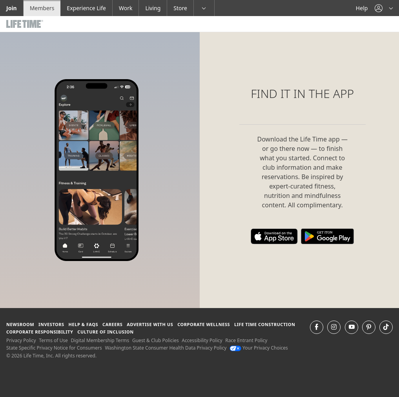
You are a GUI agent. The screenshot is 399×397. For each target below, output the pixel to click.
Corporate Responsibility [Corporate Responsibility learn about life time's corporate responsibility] (39, 332)
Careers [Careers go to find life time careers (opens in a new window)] (112, 324)
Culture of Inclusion (105, 332)
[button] (384, 8)
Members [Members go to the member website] (42, 8)
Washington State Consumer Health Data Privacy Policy (165, 347)
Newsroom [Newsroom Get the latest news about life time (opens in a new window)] (20, 324)
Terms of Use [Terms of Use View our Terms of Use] (53, 340)
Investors (51, 324)
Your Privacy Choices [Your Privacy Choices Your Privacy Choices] (259, 347)
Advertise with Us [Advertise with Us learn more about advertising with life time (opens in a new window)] (150, 324)
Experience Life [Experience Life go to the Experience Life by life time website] (86, 8)
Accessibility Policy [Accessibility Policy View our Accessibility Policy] (202, 340)
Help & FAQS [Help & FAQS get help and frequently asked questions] (83, 324)
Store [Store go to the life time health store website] (180, 8)
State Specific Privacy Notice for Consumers (54, 347)
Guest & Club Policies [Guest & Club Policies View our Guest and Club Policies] (155, 340)
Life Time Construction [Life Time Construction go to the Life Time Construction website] (264, 324)
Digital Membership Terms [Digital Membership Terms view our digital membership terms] (100, 340)
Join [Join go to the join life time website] (11, 8)
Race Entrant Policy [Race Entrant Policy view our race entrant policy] (246, 340)
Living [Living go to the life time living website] (152, 8)
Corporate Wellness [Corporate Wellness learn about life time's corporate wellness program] (203, 324)
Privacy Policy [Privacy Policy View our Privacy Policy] (21, 340)
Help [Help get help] (362, 8)
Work (125, 8)
